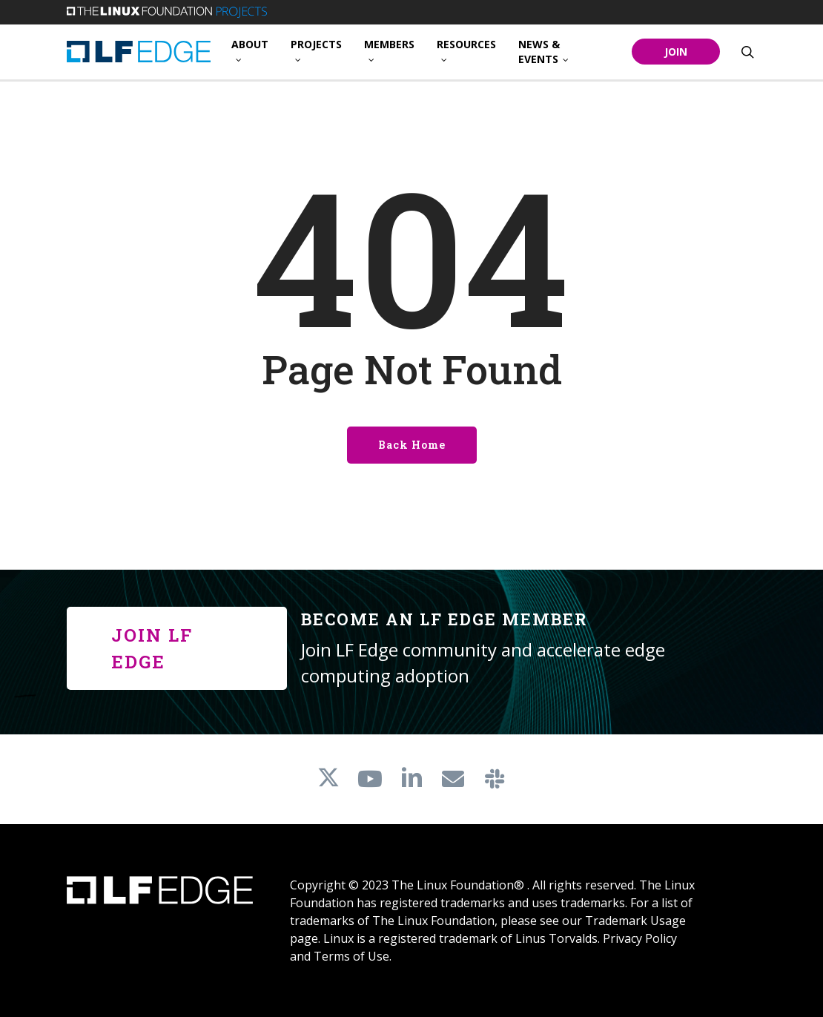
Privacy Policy (640, 938)
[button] (177, 648)
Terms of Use (351, 956)
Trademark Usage (635, 920)
